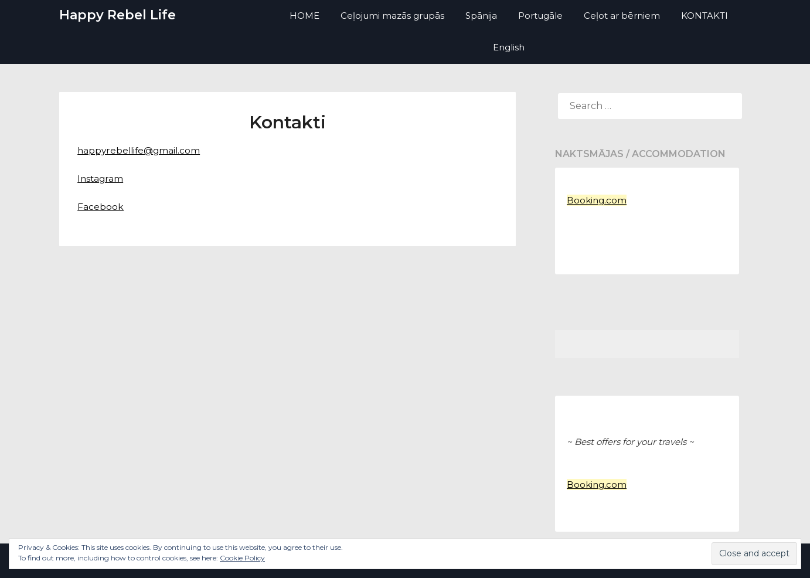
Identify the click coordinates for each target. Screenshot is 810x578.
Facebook (100, 206)
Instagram (101, 178)
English (509, 47)
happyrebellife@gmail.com (141, 150)
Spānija (481, 15)
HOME (304, 15)
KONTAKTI (704, 15)
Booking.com (597, 200)
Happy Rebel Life (117, 15)
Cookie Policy (242, 557)
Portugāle (540, 15)
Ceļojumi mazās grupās (392, 15)
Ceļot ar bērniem (622, 15)
